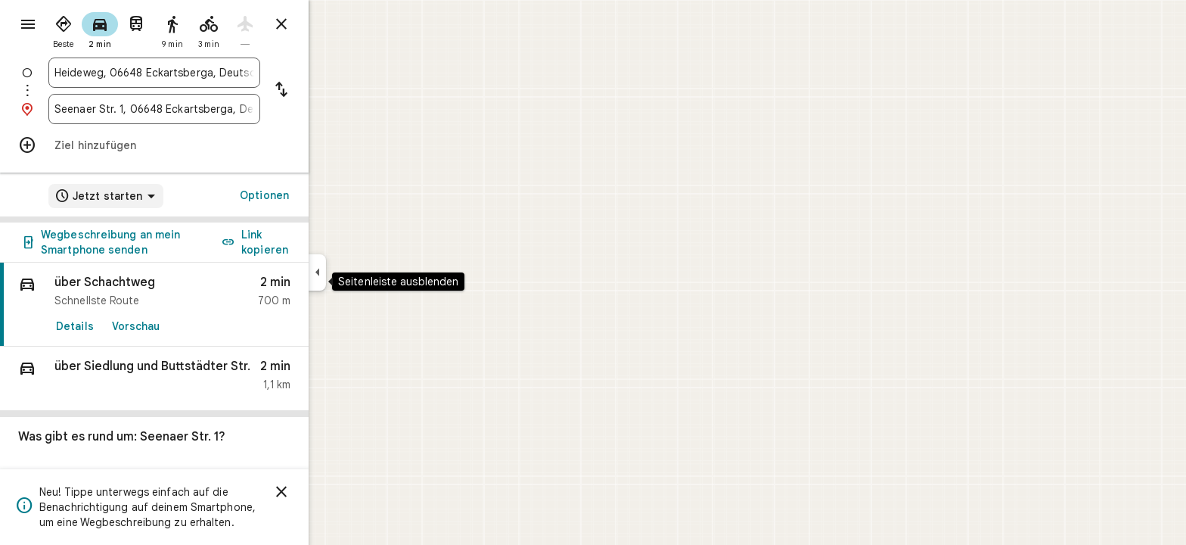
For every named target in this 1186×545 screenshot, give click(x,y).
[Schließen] (336, 492)
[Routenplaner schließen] (336, 24)
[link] (208, 305)
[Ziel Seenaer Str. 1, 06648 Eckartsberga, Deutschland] (209, 109)
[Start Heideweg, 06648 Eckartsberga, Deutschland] (209, 73)
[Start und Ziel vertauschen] (336, 91)
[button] (208, 379)
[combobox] (209, 73)
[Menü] (27, 25)
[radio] (118, 28)
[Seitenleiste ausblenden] (371, 272)
